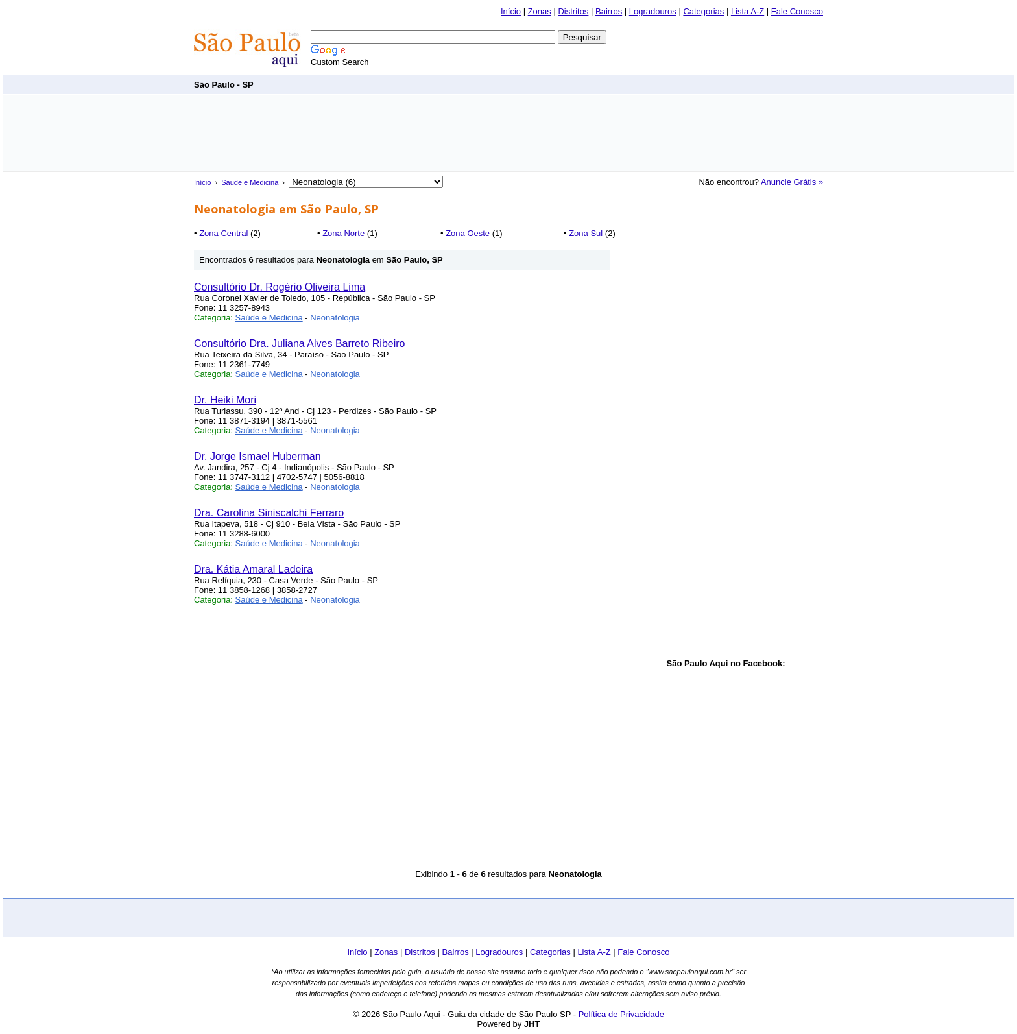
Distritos (573, 11)
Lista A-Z (747, 11)
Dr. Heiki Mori (225, 399)
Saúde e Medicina (249, 182)
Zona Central (223, 233)
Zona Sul (586, 233)
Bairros (608, 11)
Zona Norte (343, 233)
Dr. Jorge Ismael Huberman (257, 456)
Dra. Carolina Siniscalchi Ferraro (269, 512)
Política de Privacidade (621, 1014)
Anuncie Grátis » (792, 182)
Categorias (703, 11)
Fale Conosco (797, 11)
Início (511, 11)
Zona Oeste (468, 233)
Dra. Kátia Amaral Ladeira (253, 569)
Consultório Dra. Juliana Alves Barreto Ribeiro (299, 343)
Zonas (539, 11)
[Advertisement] (587, 84)
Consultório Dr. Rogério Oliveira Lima (279, 287)
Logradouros (652, 11)
